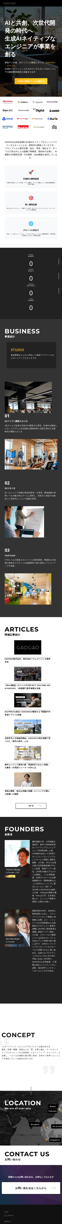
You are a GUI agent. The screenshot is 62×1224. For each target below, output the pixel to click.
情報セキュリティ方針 (12, 1174)
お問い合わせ (9, 1165)
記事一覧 (31, 741)
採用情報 (8, 1171)
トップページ (9, 1152)
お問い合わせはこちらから (31, 1124)
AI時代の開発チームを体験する (31, 81)
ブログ (7, 1168)
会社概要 (8, 1162)
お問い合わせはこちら (32, 1215)
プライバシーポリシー (12, 1177)
